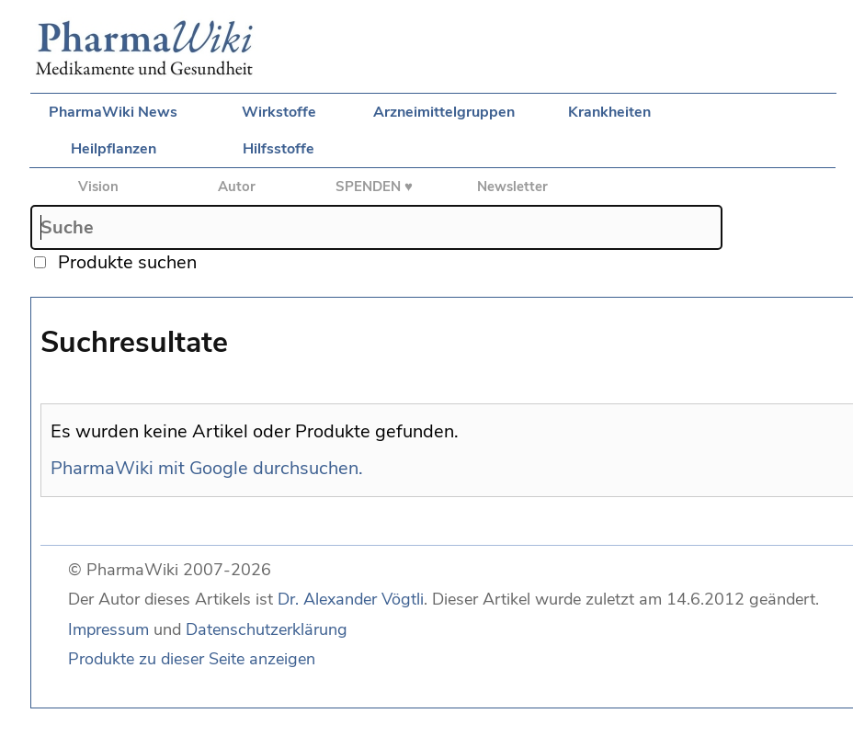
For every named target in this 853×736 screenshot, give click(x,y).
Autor (237, 186)
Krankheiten (609, 112)
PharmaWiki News (113, 112)
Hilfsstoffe (278, 149)
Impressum (108, 629)
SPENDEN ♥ (374, 186)
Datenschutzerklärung (266, 629)
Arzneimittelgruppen (444, 112)
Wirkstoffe (279, 112)
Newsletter (512, 186)
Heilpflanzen (113, 149)
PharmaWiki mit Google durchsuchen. (207, 468)
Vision (98, 186)
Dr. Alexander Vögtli (351, 599)
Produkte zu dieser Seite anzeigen (191, 659)
